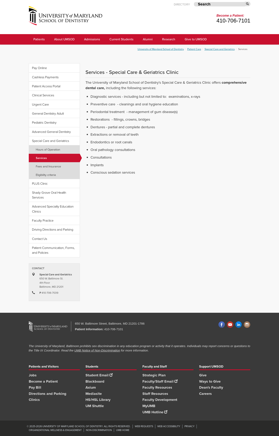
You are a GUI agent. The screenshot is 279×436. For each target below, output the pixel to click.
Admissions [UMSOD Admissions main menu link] (92, 39)
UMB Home (122, 430)
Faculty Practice (43, 220)
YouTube (230, 324)
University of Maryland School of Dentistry (161, 49)
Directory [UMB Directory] (182, 4)
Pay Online (39, 68)
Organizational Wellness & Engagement (55, 430)
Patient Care (194, 49)
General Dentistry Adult (48, 113)
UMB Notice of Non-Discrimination (97, 350)
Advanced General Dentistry (51, 131)
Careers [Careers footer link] (205, 393)
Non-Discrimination (99, 430)
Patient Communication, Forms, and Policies (53, 250)
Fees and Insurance (48, 166)
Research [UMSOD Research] (168, 39)
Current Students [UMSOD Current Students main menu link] (121, 39)
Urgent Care (40, 104)
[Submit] (247, 4)
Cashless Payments (45, 77)
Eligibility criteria (46, 175)
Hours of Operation (48, 149)
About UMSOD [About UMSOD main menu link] (64, 39)
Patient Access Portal (46, 86)
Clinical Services (43, 95)
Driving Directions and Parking (52, 229)
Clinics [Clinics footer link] (34, 399)
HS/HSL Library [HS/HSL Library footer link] (97, 399)
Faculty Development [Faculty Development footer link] (159, 399)
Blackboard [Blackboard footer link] (94, 381)
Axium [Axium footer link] (90, 387)
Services (58, 158)
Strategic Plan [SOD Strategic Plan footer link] (154, 375)
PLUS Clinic (40, 183)
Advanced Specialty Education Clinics (53, 208)
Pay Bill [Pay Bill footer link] (35, 387)
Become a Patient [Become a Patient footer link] (43, 381)
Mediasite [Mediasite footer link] (93, 393)
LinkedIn (238, 324)
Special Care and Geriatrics (220, 49)
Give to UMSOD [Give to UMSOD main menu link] (196, 39)
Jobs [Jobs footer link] (33, 375)
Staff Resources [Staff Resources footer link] (155, 393)
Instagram (247, 324)
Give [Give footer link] (203, 375)
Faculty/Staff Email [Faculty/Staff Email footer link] (160, 381)
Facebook (221, 324)
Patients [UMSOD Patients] (39, 39)
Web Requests (144, 426)
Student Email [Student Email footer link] (99, 375)
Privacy (189, 426)
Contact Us (39, 238)
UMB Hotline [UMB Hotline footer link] (154, 412)
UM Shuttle (94, 405)
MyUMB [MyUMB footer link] (148, 405)
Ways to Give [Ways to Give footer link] (210, 381)
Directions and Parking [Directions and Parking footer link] (47, 393)
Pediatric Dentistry (44, 122)
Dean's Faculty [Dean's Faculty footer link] (211, 387)
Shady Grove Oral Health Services (49, 195)
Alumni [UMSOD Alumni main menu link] (148, 39)
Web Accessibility (168, 426)
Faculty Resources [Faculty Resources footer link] (157, 387)
